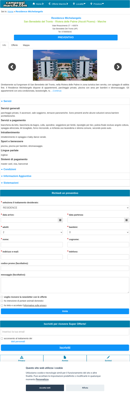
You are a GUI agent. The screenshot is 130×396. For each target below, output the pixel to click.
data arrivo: (7, 214)
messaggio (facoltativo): (13, 274)
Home (38, 4)
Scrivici (108, 360)
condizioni (8, 169)
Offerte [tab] (14, 45)
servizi (5, 101)
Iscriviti (65, 347)
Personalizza (42, 379)
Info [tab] (4, 45)
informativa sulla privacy (35, 305)
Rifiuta (85, 388)
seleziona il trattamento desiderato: (20, 202)
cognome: (73, 239)
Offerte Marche (58, 4)
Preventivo (66, 37)
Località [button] (79, 4)
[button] (9, 65)
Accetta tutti (45, 388)
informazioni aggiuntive (15, 176)
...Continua (56, 91)
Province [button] (97, 4)
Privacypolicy (21, 360)
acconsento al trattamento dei (16, 340)
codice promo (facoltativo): (14, 263)
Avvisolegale (65, 360)
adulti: (5, 226)
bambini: (72, 226)
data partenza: (75, 214)
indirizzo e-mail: (10, 251)
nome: (5, 239)
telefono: (72, 251)
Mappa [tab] (26, 45)
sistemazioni (9, 183)
